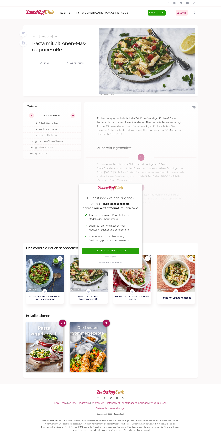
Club (124, 12)
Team (63, 403)
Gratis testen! (156, 13)
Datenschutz (113, 403)
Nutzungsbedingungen (135, 403)
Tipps (76, 12)
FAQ (56, 403)
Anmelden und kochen (110, 262)
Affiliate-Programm (79, 403)
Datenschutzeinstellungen (111, 408)
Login (181, 13)
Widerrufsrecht (158, 403)
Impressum (97, 403)
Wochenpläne (92, 12)
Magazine (112, 12)
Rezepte (64, 12)
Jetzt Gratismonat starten (110, 251)
